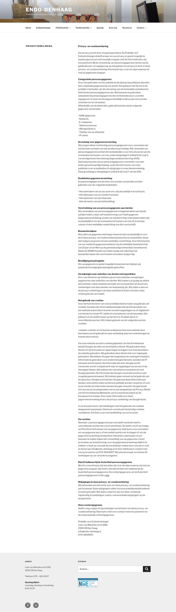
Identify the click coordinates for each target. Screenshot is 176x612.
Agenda (100, 28)
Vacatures (127, 28)
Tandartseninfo (83, 28)
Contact (142, 28)
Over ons (113, 28)
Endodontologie (43, 28)
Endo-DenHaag (49, 10)
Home (28, 28)
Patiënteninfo (63, 28)
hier (107, 475)
